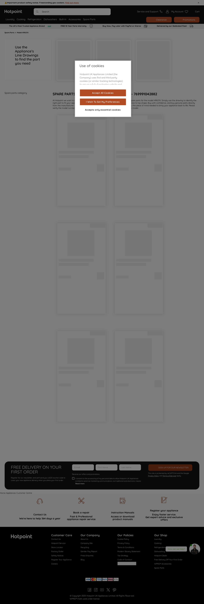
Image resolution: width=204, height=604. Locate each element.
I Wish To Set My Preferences (103, 101)
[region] (103, 88)
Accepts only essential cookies (103, 109)
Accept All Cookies (102, 92)
